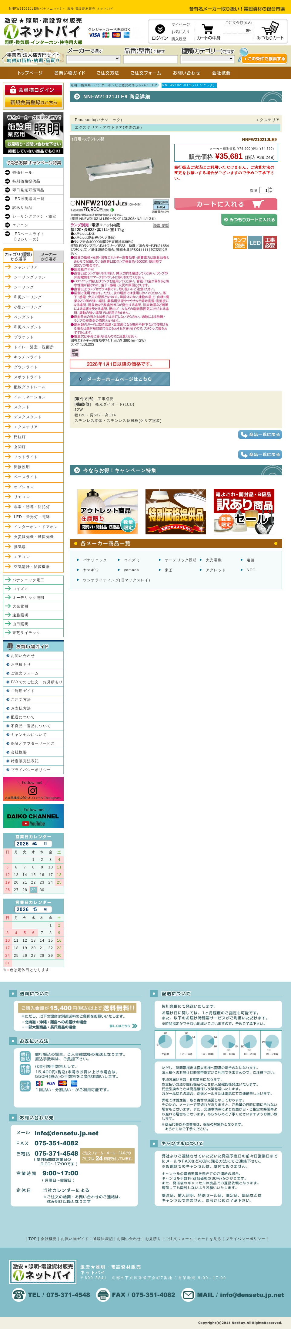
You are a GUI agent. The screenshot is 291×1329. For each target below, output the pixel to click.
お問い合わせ (23, 656)
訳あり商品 (22, 207)
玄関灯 (20, 447)
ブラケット (24, 337)
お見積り (153, 1239)
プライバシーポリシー (31, 770)
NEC (251, 570)
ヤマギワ (91, 570)
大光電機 (214, 560)
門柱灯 (20, 437)
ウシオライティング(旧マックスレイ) (116, 580)
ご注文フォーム (25, 673)
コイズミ (132, 560)
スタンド (22, 407)
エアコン (20, 225)
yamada (131, 570)
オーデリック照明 (181, 560)
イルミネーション (30, 397)
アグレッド (216, 570)
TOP (32, 1239)
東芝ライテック (26, 633)
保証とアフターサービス (33, 743)
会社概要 (19, 752)
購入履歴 (179, 39)
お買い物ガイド (75, 1239)
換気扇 (20, 547)
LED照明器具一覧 (28, 199)
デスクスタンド (28, 417)
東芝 (169, 570)
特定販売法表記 (25, 761)
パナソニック (95, 560)
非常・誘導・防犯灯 (32, 507)
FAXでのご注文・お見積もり (37, 682)
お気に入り (181, 32)
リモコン (22, 497)
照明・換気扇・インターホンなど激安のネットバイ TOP (114, 85)
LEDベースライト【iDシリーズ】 (28, 236)
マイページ (181, 24)
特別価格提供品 (26, 181)
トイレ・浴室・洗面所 (34, 347)
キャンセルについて (29, 735)
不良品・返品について (31, 726)
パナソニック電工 (28, 580)
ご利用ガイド (23, 691)
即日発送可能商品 (28, 190)
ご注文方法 (21, 699)
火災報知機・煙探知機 (34, 537)
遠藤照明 (20, 615)
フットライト (26, 457)
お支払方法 (21, 708)
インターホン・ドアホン (36, 527)
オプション (24, 487)
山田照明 (20, 624)
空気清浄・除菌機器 (32, 567)
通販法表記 (103, 1239)
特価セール (22, 172)
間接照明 (22, 467)
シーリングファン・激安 (34, 216)
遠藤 (251, 560)
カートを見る (209, 1239)
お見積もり (21, 664)
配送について (23, 717)
